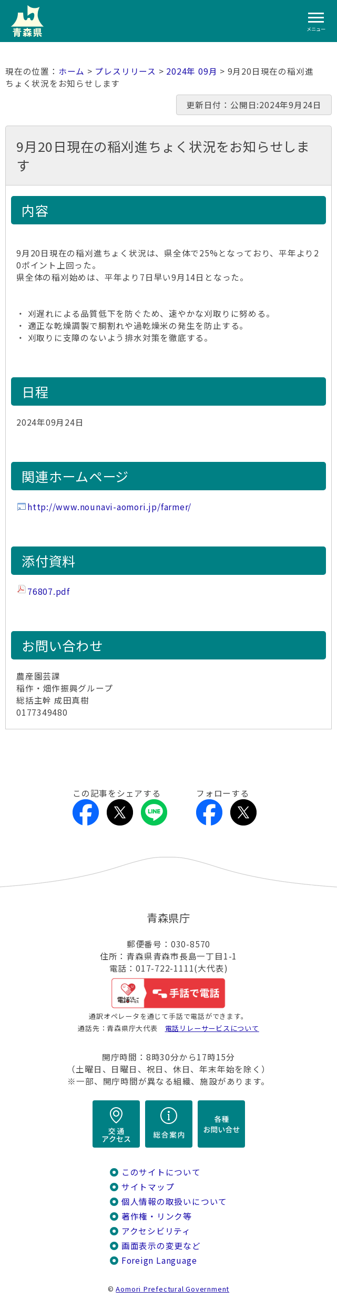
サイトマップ (148, 1187)
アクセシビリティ (156, 1231)
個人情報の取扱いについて (174, 1201)
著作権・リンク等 (156, 1216)
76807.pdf (48, 591)
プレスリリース (125, 71)
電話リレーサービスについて (212, 1028)
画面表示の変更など (161, 1246)
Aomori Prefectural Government (172, 1289)
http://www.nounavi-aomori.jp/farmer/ (109, 507)
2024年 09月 (191, 71)
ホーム (71, 71)
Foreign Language (159, 1260)
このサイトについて (161, 1172)
